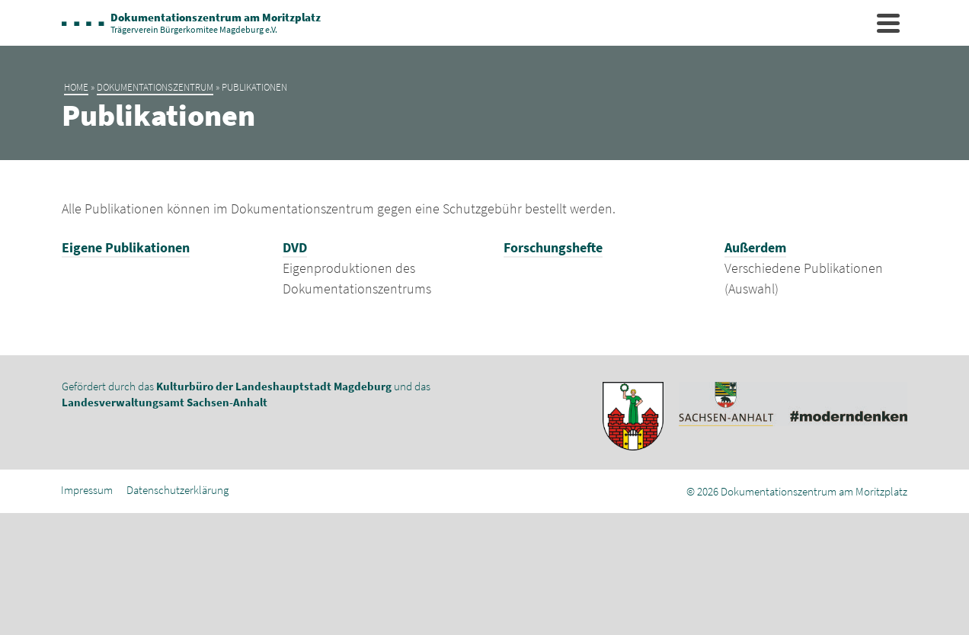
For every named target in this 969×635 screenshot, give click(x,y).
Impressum (87, 490)
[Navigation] (888, 23)
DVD (295, 247)
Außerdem (755, 247)
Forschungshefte (553, 247)
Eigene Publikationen (126, 247)
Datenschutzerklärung (177, 490)
